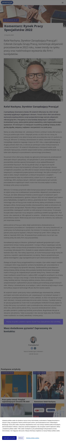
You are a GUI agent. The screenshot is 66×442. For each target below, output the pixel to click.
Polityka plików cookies (32, 438)
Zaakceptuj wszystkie (9, 438)
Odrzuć (21, 438)
